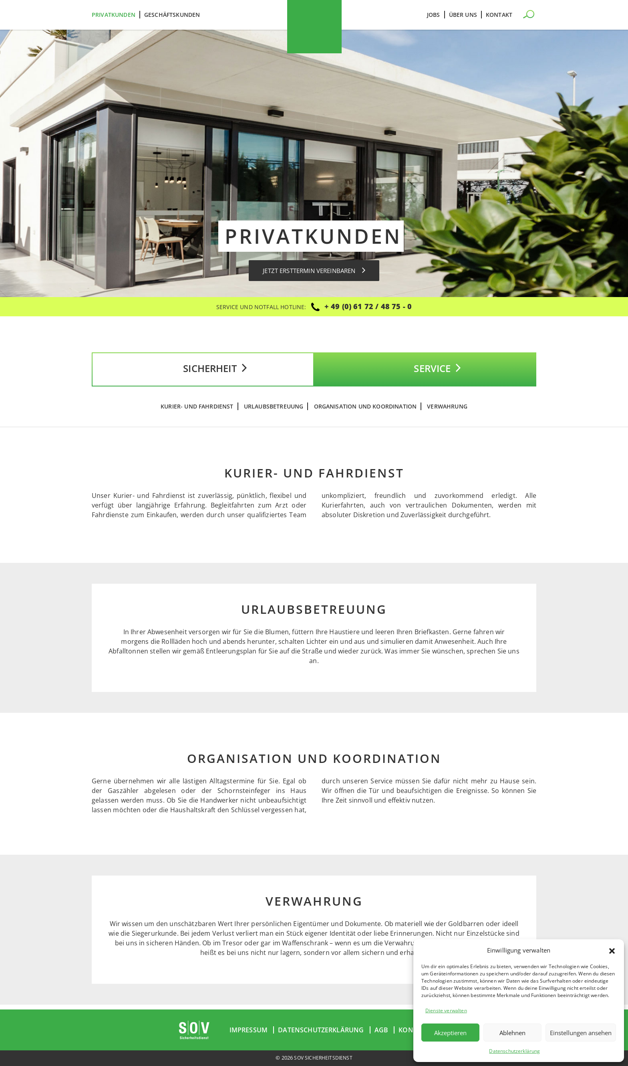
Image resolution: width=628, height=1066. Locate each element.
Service (425, 372)
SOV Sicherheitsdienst (323, 1058)
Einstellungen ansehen (581, 1033)
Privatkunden (113, 14)
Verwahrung (447, 411)
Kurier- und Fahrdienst (197, 411)
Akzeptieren (450, 1033)
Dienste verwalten (446, 1010)
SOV (314, 26)
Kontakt (499, 14)
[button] (612, 950)
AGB (381, 1030)
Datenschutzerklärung (514, 1051)
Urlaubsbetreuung (274, 411)
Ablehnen (512, 1033)
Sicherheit (203, 372)
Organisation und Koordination (365, 411)
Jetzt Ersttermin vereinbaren (314, 270)
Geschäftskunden (172, 14)
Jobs (433, 14)
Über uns (463, 14)
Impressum (248, 1030)
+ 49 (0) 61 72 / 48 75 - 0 (368, 306)
